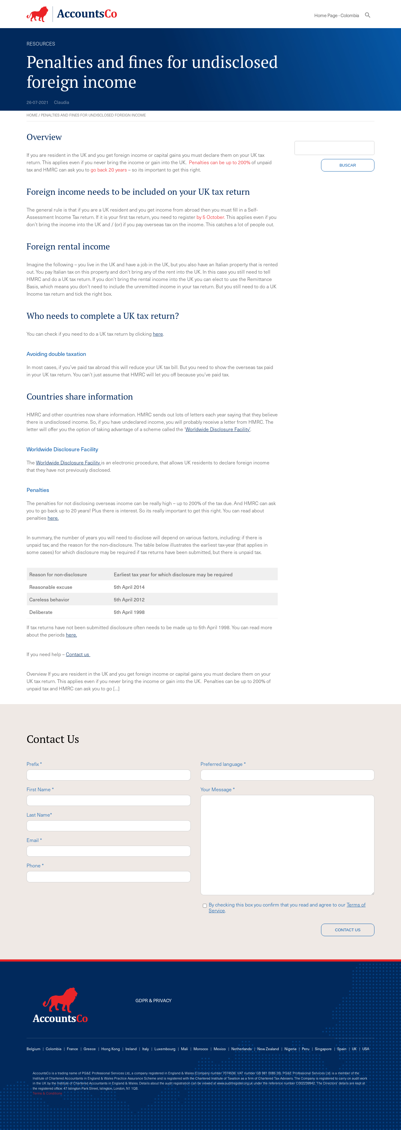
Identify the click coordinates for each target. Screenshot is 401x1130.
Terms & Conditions (47, 1093)
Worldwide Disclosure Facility (68, 462)
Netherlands (241, 1048)
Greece (90, 1048)
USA (365, 1048)
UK (354, 1048)
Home (32, 115)
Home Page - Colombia (336, 15)
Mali (184, 1048)
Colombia (53, 1048)
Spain (341, 1048)
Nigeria (290, 1048)
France (72, 1048)
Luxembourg (164, 1048)
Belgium (33, 1048)
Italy (145, 1048)
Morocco (200, 1048)
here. (53, 517)
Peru (305, 1048)
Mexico (220, 1048)
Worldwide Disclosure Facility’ (218, 429)
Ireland (131, 1048)
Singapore (323, 1048)
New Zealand (268, 1048)
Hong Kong (110, 1048)
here (158, 333)
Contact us (78, 654)
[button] (368, 16)
